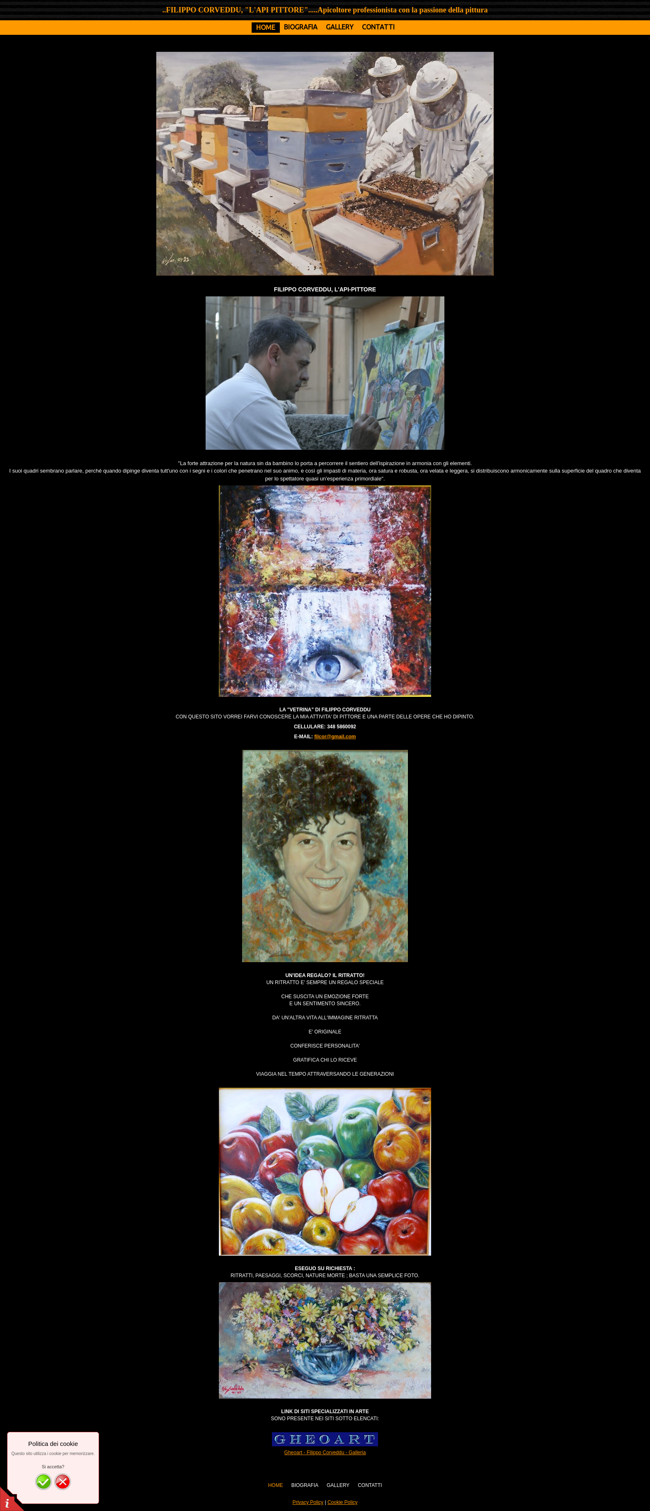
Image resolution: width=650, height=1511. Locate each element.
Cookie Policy (342, 1502)
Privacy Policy (307, 1502)
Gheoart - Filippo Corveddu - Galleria (325, 1452)
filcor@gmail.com (335, 737)
